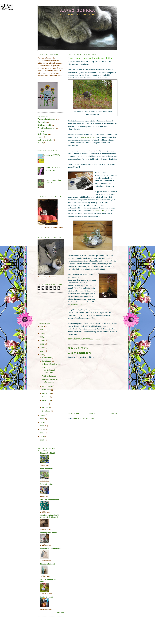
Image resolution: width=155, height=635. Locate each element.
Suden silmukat (46, 484)
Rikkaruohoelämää (47, 453)
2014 (42, 340)
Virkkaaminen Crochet (46, 119)
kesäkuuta (46, 397)
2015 (42, 344)
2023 (42, 429)
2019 (42, 415)
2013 (42, 337)
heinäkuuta (46, 400)
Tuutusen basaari (46, 597)
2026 (42, 440)
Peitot (40, 137)
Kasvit (81, 340)
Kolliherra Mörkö (92, 340)
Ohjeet (40, 143)
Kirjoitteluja (42, 122)
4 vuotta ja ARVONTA (52, 155)
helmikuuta (47, 361)
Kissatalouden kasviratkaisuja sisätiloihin (48, 370)
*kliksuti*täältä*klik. (76, 305)
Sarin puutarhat (46, 469)
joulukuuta (46, 411)
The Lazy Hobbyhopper (49, 500)
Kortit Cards (42, 134)
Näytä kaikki (60, 613)
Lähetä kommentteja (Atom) (83, 418)
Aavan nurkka (77, 10)
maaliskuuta (47, 386)
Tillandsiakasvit (98, 211)
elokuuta (45, 404)
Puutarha (41, 131)
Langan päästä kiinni (48, 533)
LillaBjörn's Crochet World (50, 548)
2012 (42, 333)
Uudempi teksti (74, 413)
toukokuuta (46, 393)
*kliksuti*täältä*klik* (87, 137)
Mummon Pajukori (47, 564)
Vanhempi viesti (111, 413)
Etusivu (92, 413)
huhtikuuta (46, 390)
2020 (42, 419)
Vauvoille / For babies (46, 128)
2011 (42, 330)
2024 (42, 433)
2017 (42, 351)
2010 (42, 326)
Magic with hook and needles (48, 580)
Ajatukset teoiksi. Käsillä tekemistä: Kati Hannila (49, 516)
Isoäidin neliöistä (45, 140)
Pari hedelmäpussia (49, 376)
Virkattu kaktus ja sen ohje (52, 364)
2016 (42, 347)
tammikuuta (47, 358)
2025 (42, 436)
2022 (42, 426)
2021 (42, 422)
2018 (42, 354)
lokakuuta (46, 407)
